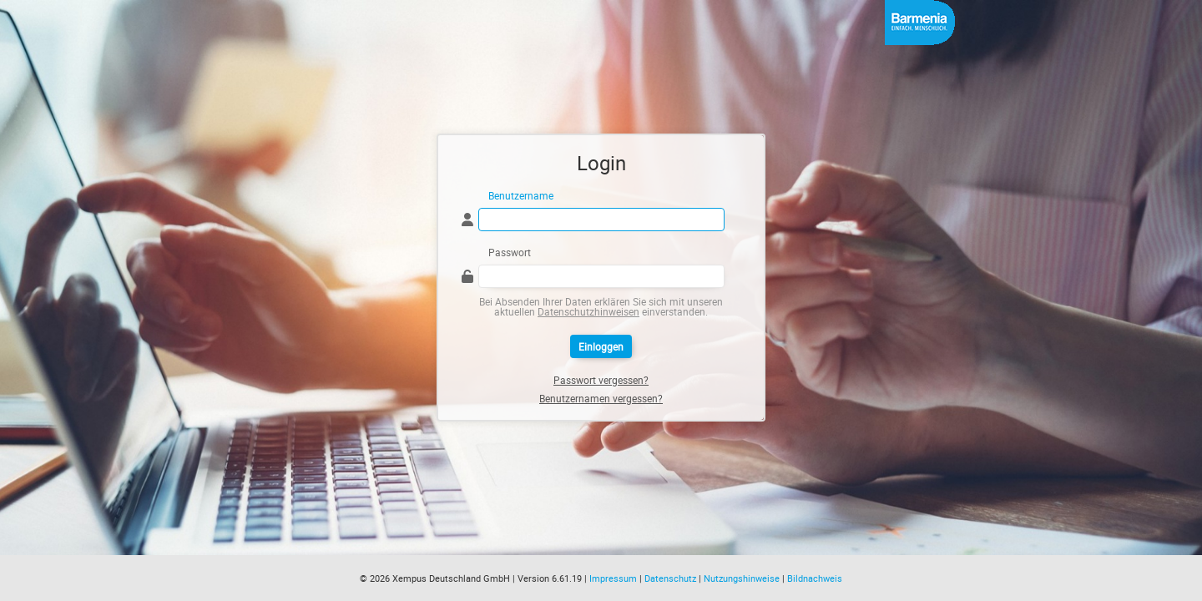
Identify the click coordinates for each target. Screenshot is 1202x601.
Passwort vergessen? (601, 380)
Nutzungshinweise (742, 578)
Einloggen (601, 346)
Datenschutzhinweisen (588, 311)
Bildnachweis (814, 578)
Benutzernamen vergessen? (601, 398)
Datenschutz (670, 578)
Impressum (613, 578)
